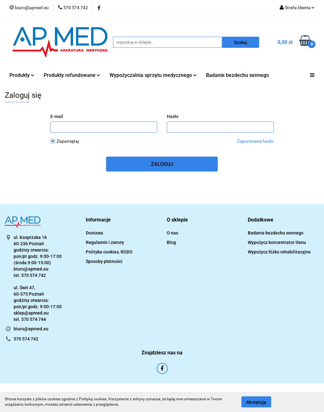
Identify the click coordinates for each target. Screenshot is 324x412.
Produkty (21, 75)
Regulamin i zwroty (105, 242)
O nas (172, 232)
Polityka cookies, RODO (109, 251)
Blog (171, 242)
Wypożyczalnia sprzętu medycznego (152, 75)
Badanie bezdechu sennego (237, 75)
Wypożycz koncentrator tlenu (277, 242)
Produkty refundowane (72, 75)
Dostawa (94, 232)
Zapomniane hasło (255, 141)
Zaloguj (162, 164)
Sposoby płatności (104, 261)
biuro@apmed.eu (31, 328)
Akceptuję (256, 401)
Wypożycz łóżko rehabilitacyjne (279, 251)
